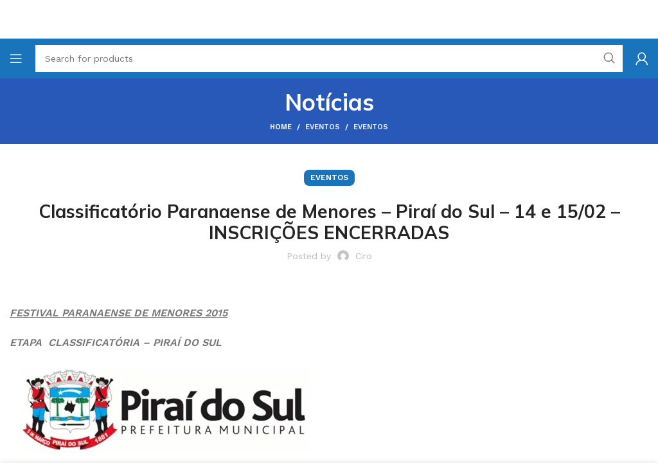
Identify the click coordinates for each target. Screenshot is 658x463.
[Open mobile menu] (16, 58)
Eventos (322, 127)
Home (281, 127)
